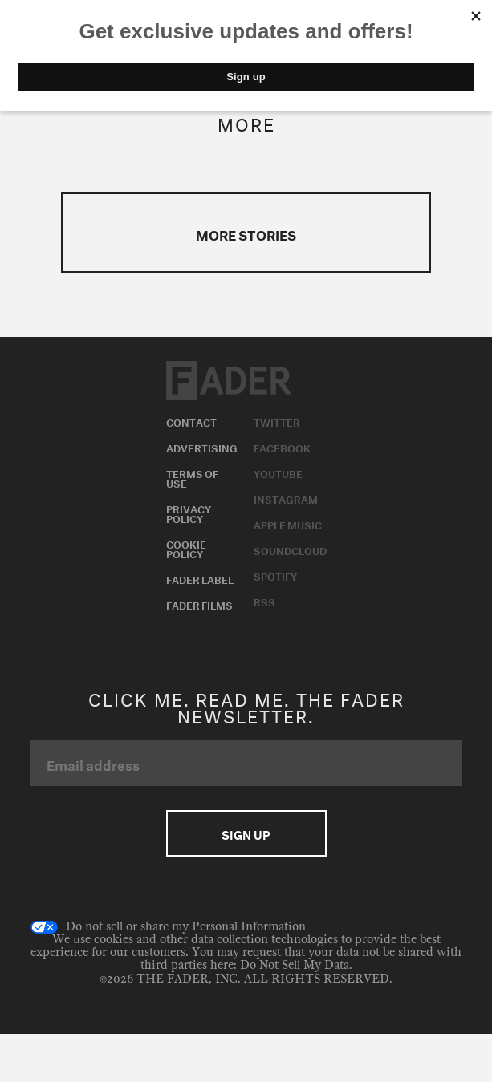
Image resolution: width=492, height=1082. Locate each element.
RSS (264, 601)
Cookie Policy (186, 548)
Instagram (286, 498)
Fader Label (200, 578)
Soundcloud (290, 549)
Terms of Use (192, 477)
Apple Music (288, 524)
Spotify (275, 575)
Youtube (278, 472)
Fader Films (199, 604)
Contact (191, 421)
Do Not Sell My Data (294, 965)
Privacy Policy (188, 512)
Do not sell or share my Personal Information (168, 927)
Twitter (277, 421)
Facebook (282, 447)
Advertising (202, 447)
